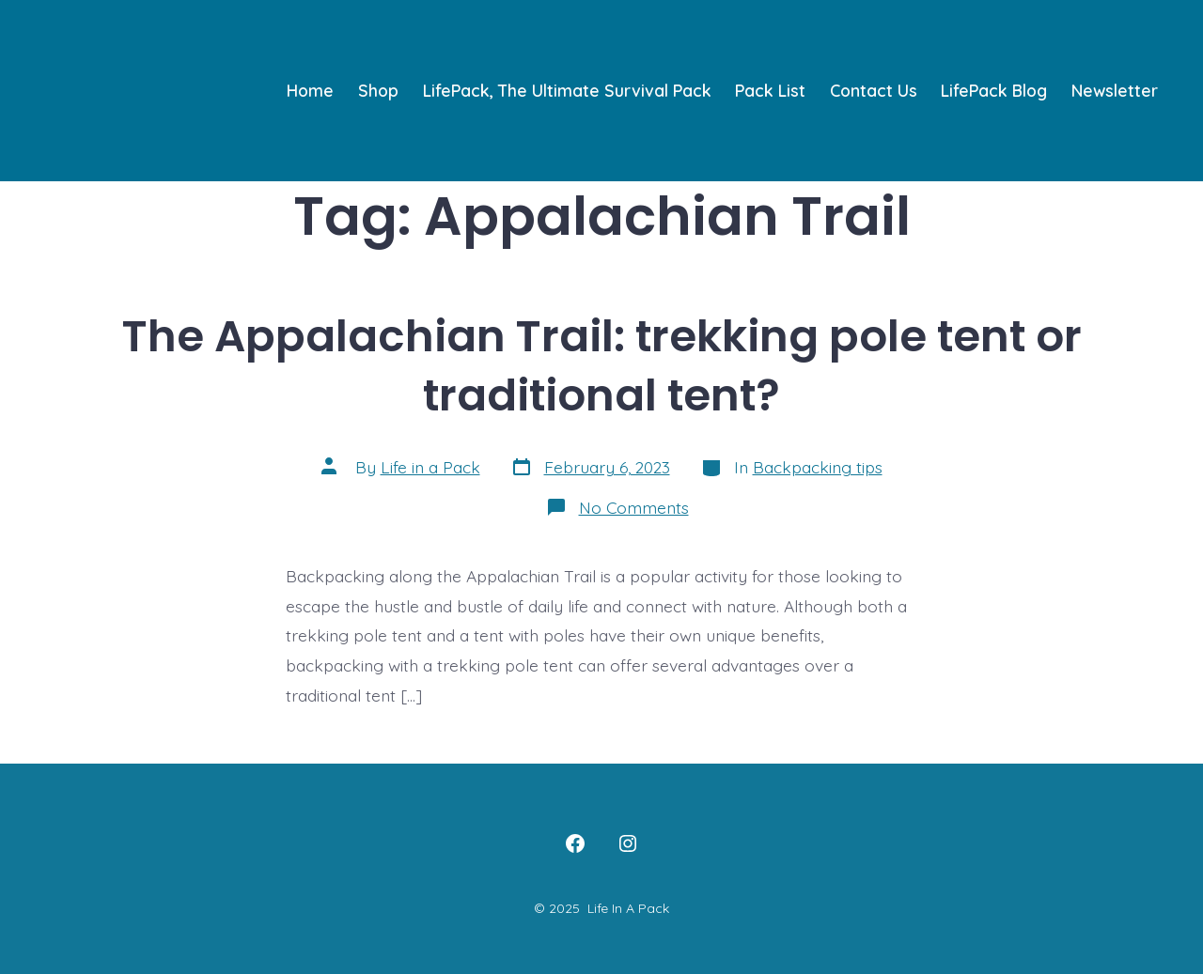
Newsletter (1114, 90)
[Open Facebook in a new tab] (575, 843)
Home (310, 90)
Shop (378, 90)
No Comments (634, 507)
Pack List (770, 90)
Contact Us (873, 90)
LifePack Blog (994, 90)
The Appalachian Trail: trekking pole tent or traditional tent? (602, 365)
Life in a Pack (430, 466)
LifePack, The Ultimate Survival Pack (567, 90)
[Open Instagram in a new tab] (628, 843)
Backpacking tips (818, 466)
